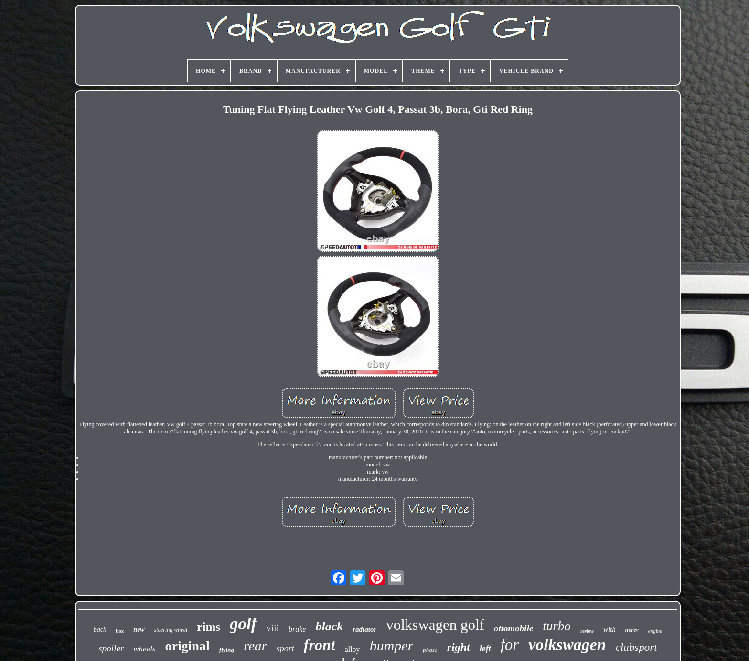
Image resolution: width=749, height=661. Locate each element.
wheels (144, 648)
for (510, 644)
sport (285, 648)
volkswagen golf (435, 625)
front (319, 644)
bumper (392, 645)
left (485, 648)
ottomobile (513, 628)
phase (430, 649)
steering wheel (171, 630)
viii (272, 628)
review (587, 631)
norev (632, 630)
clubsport (636, 647)
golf (243, 624)
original (187, 646)
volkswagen (567, 644)
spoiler (111, 648)
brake (297, 629)
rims (208, 626)
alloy (352, 649)
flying (226, 649)
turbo (557, 626)
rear (255, 645)
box (120, 631)
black (329, 626)
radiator (364, 629)
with (609, 629)
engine (655, 631)
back (100, 629)
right (458, 647)
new (138, 629)
